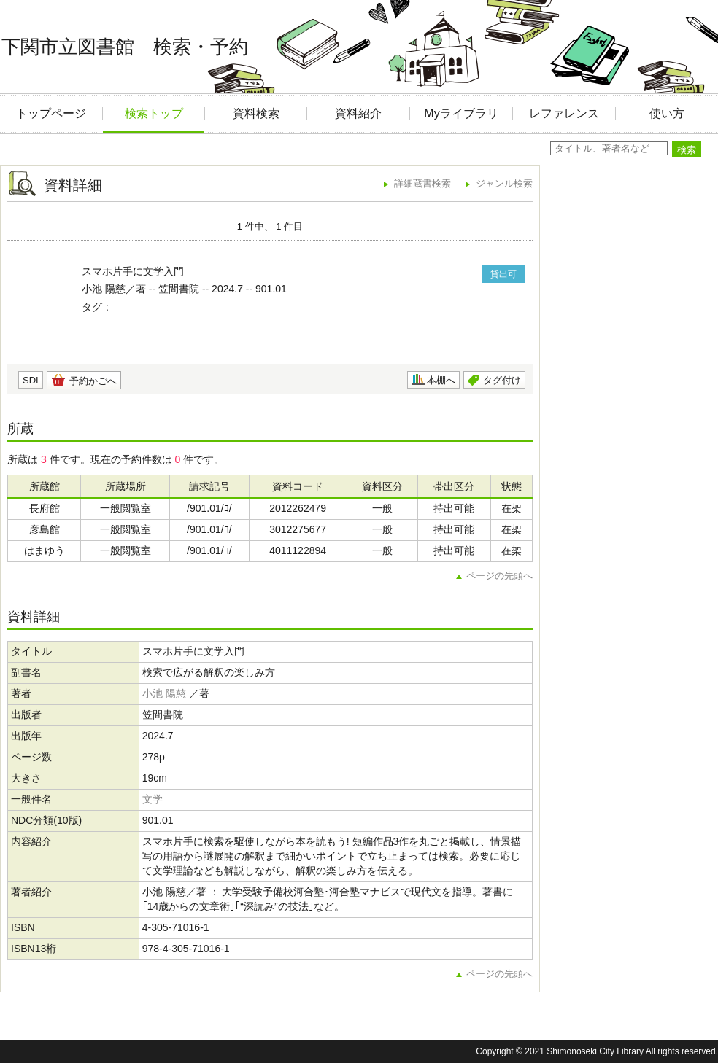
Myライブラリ (461, 113)
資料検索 (256, 113)
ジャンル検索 (504, 183)
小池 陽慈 (164, 693)
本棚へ (441, 380)
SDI (31, 380)
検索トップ (154, 113)
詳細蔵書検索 (422, 183)
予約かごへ (93, 380)
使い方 (666, 113)
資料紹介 (358, 113)
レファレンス (564, 113)
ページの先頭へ (499, 575)
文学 (152, 799)
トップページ (51, 113)
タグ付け (502, 380)
